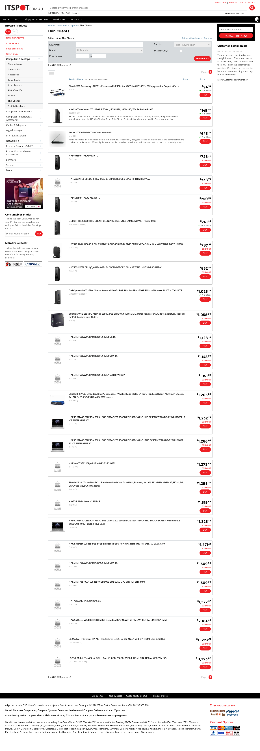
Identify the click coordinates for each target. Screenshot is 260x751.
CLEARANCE (12, 43)
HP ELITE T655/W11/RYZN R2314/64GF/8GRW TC (93, 355)
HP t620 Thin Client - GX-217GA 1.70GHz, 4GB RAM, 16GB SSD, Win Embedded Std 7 (111, 109)
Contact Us (76, 19)
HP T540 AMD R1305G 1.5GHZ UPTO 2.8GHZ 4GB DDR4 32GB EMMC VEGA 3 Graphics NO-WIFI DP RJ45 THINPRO (126, 244)
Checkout (250, 2)
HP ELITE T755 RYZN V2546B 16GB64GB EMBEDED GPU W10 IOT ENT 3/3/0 (107, 581)
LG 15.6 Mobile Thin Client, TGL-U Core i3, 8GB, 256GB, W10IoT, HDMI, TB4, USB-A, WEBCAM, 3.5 (117, 658)
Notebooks (13, 74)
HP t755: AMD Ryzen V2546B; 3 (84, 501)
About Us (97, 695)
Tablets (11, 95)
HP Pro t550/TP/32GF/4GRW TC (84, 197)
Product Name (76, 79)
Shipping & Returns (36, 19)
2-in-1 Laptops (15, 85)
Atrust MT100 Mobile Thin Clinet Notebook (90, 132)
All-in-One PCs (15, 90)
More (9, 170)
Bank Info (59, 19)
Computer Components (19, 111)
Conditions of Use (137, 695)
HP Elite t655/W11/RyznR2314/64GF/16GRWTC (92, 463)
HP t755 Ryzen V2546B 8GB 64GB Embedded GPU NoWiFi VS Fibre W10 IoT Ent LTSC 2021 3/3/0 (117, 543)
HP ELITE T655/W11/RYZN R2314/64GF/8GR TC (92, 336)
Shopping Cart (236, 2)
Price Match (115, 695)
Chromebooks (15, 64)
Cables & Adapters (16, 125)
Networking (12, 140)
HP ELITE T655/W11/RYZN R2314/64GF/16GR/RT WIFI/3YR (97, 374)
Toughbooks (14, 79)
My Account (220, 2)
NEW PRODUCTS (15, 38)
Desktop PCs (14, 69)
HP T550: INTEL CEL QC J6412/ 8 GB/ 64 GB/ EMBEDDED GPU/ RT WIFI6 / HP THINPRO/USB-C (115, 267)
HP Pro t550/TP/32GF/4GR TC (83, 155)
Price (186, 79)
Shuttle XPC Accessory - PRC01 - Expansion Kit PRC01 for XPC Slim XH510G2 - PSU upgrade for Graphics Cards (124, 86)
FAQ (17, 19)
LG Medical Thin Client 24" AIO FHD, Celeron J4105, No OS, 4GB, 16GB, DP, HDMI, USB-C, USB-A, (117, 639)
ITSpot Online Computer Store (112, 705)
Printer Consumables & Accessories (18, 153)
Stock (202, 79)
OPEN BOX (12, 53)
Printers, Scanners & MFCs (20, 146)
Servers (10, 165)
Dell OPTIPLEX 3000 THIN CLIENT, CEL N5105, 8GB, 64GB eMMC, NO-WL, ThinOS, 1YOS (112, 221)
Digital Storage (14, 130)
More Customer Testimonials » (232, 79)
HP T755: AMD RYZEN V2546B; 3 (85, 600)
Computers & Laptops (67, 25)
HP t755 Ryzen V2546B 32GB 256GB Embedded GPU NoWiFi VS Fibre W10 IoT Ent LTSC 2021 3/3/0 (118, 620)
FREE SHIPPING (14, 48)
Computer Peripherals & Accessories (19, 118)
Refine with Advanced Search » (197, 38)
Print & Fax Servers (16, 135)
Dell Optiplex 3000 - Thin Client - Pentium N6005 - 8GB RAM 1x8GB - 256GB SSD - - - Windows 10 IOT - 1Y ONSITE (125, 290)
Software (11, 159)
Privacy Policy (160, 695)
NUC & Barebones (17, 106)
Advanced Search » (234, 12)
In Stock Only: (168, 50)
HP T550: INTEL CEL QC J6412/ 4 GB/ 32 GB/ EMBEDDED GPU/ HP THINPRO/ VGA (109, 178)
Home (6, 19)
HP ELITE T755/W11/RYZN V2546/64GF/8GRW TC (93, 562)
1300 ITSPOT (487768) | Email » (64, 12)
